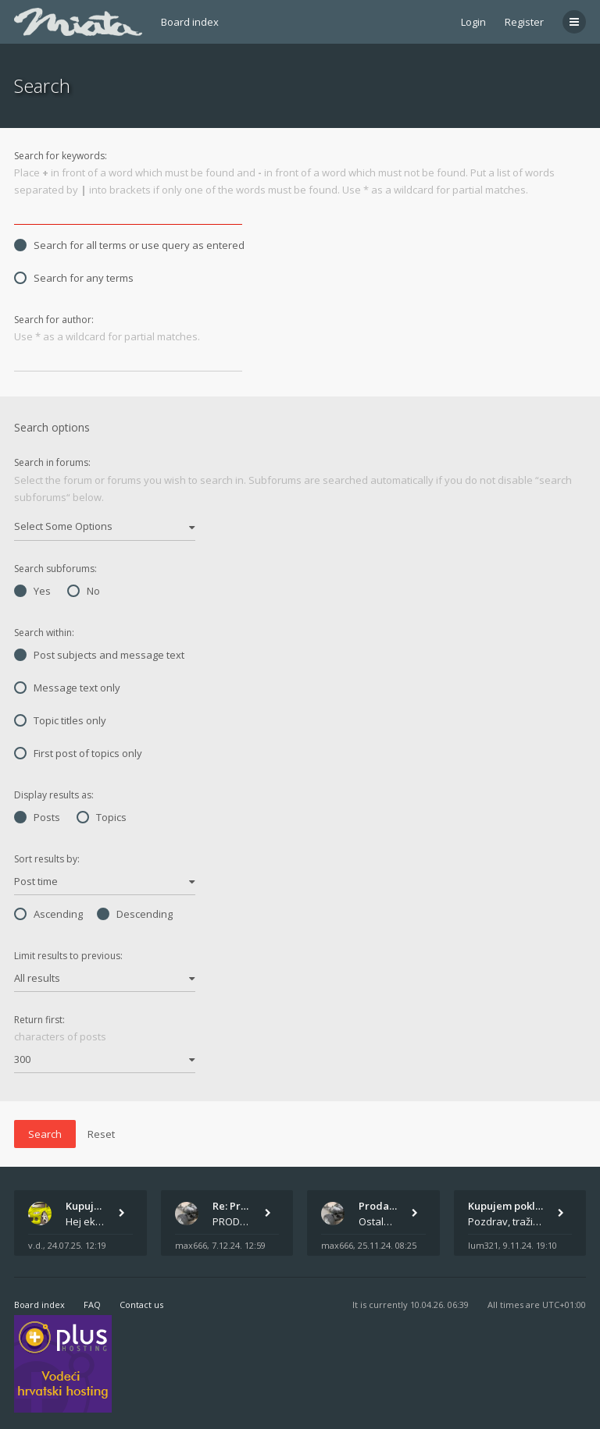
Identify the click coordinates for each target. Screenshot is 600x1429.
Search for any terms (74, 278)
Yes (32, 591)
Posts (37, 817)
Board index (190, 22)
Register (524, 22)
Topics (102, 817)
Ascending (48, 914)
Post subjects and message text (99, 655)
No (83, 591)
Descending (135, 914)
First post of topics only (78, 753)
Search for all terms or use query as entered (129, 245)
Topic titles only (60, 720)
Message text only (67, 688)
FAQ (92, 1304)
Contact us (141, 1304)
